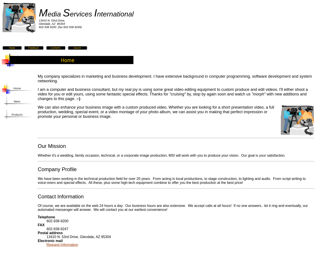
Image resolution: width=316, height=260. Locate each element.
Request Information (62, 245)
